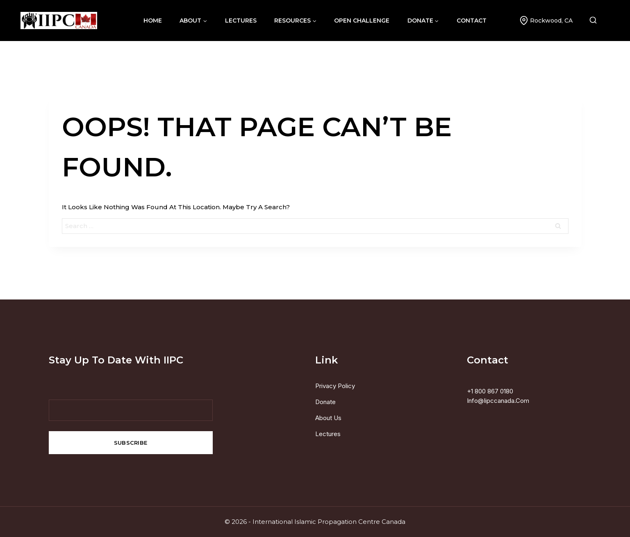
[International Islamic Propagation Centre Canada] (58, 21)
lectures (241, 20)
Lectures (328, 434)
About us (328, 418)
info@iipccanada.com (498, 400)
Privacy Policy (335, 386)
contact (472, 20)
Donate (325, 402)
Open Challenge (361, 20)
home (152, 20)
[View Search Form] (599, 20)
